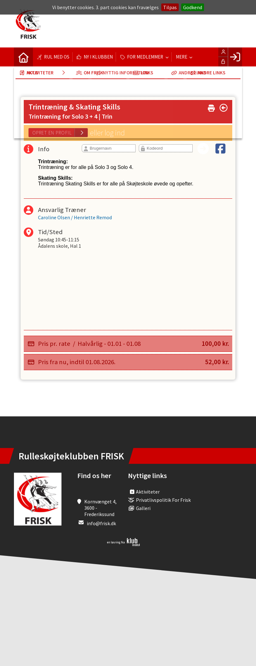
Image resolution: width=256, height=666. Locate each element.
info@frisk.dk (101, 523)
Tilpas (170, 7)
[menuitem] (23, 56)
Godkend (192, 7)
